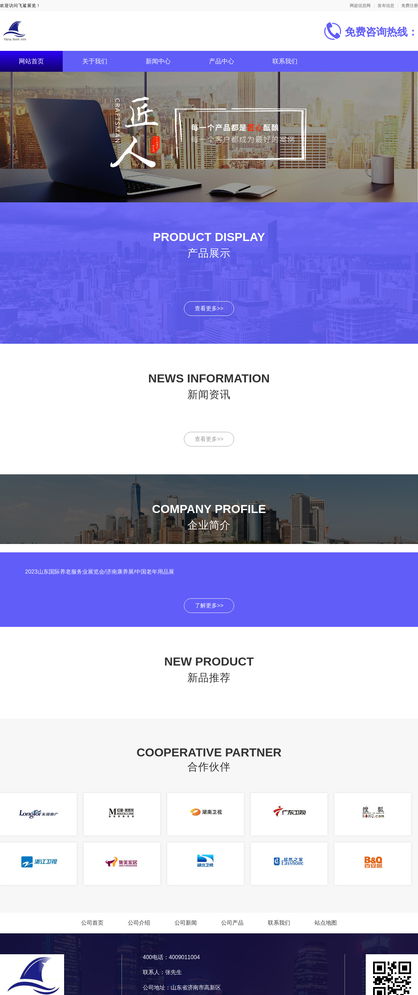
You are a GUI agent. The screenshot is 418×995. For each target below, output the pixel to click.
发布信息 (386, 5)
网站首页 (31, 61)
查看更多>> (209, 308)
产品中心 (221, 61)
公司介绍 (139, 923)
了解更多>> (209, 605)
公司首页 (92, 923)
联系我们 (284, 61)
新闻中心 (158, 61)
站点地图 (326, 923)
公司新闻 (186, 923)
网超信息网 (360, 5)
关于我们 (94, 61)
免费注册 (409, 5)
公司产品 (232, 923)
